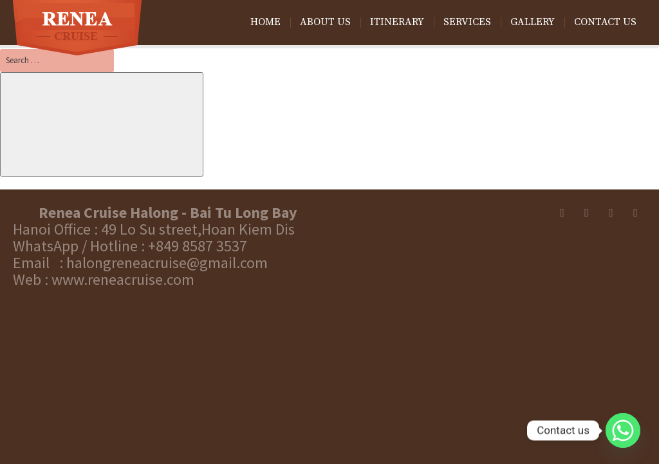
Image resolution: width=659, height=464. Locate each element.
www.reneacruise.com (122, 279)
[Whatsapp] (623, 430)
